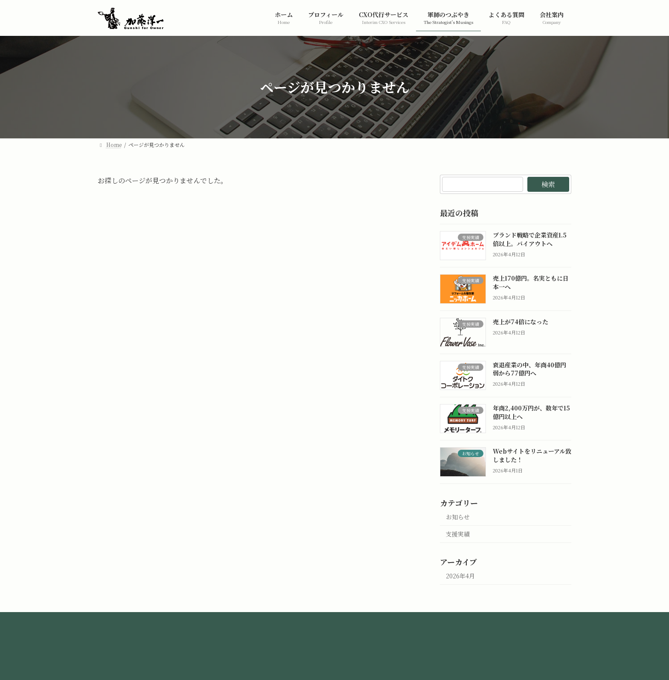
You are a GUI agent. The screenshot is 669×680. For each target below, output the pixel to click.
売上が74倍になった (520, 321)
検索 (548, 184)
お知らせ (458, 516)
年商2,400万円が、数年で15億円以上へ (531, 412)
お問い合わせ (375, 620)
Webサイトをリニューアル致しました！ (532, 455)
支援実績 (458, 534)
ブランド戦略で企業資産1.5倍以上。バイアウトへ (530, 239)
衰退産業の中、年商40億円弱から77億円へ (529, 368)
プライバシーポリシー (306, 620)
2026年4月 (460, 576)
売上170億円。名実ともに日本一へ (531, 282)
